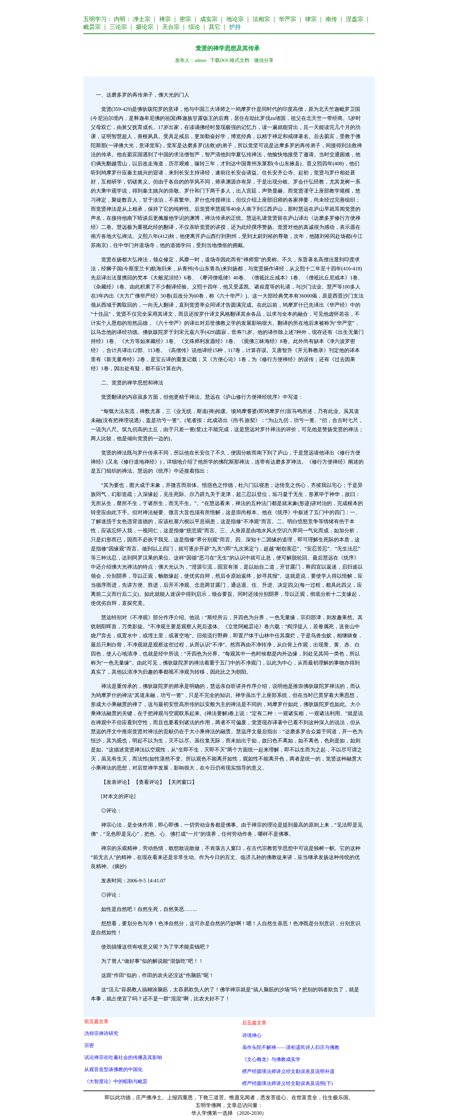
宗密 (89, 1045)
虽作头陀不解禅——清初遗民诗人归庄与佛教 (291, 1047)
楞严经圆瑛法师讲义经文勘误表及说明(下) (287, 1083)
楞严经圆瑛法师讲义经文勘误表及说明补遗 (288, 1071)
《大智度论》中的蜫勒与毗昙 (115, 1081)
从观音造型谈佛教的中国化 (113, 1069)
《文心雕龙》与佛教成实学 (271, 1059)
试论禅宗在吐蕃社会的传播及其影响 (123, 1057)
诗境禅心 (252, 1035)
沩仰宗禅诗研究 (101, 1033)
